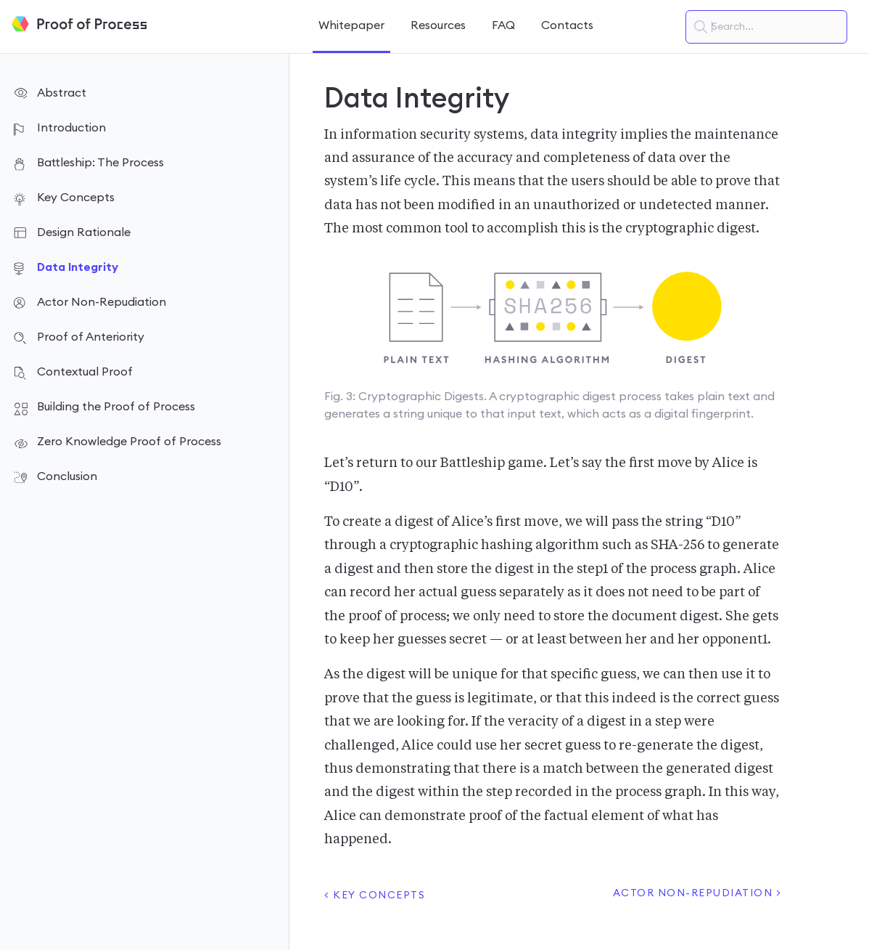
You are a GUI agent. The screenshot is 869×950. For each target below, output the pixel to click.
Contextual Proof (85, 372)
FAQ (503, 25)
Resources (438, 25)
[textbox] (766, 27)
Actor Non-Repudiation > (697, 893)
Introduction (71, 128)
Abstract (61, 93)
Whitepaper (351, 25)
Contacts (567, 25)
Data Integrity (77, 267)
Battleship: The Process (100, 163)
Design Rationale (84, 232)
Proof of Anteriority (90, 337)
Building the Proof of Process (116, 407)
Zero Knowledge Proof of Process (129, 441)
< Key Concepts (374, 895)
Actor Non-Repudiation (101, 302)
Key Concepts (76, 197)
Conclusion (67, 476)
